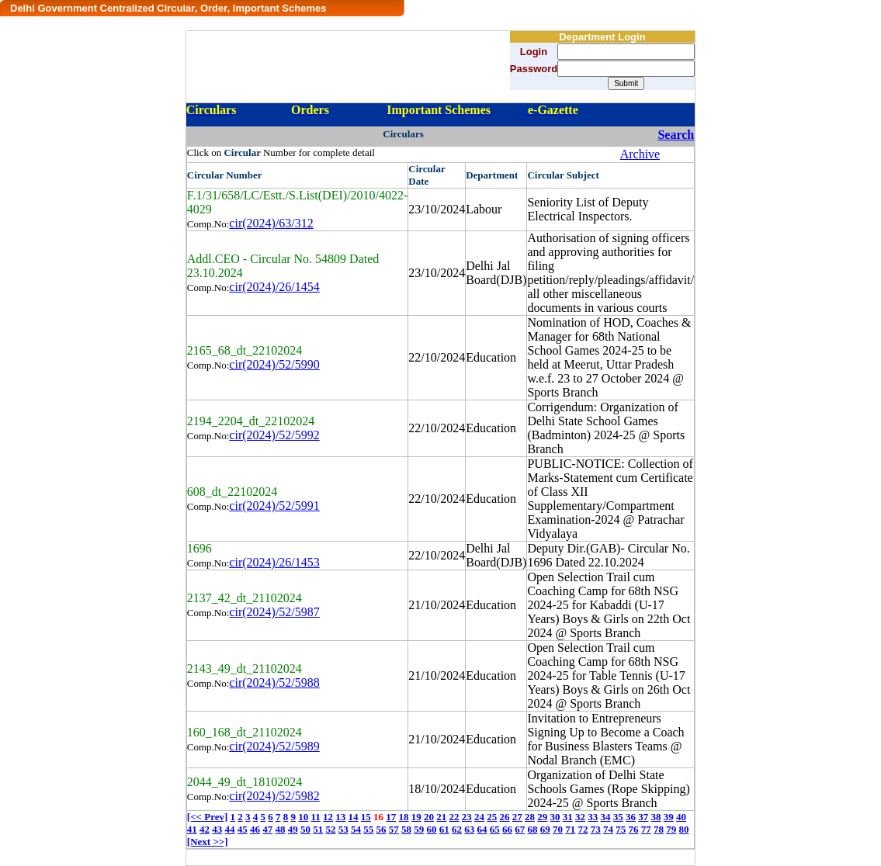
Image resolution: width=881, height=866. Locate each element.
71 (570, 829)
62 (457, 829)
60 (432, 829)
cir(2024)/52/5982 (274, 795)
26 (505, 817)
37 (643, 817)
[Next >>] (207, 841)
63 (469, 829)
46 (255, 829)
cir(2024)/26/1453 (274, 562)
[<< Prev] (207, 817)
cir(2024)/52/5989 (274, 746)
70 (558, 829)
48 (281, 829)
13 (340, 817)
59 (419, 829)
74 (608, 829)
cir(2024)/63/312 (271, 223)
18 (404, 817)
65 (495, 829)
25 (492, 817)
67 (520, 829)
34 (606, 817)
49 (293, 829)
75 (621, 829)
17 (391, 817)
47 (267, 829)
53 (343, 829)
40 (681, 817)
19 (416, 817)
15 (366, 817)
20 (429, 817)
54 (356, 829)
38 (656, 817)
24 (479, 817)
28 (530, 817)
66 (507, 829)
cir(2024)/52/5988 (274, 682)
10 (303, 817)
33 (593, 817)
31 (568, 817)
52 (331, 829)
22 (454, 817)
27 (517, 817)
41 (192, 829)
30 (555, 817)
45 (243, 829)
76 (634, 829)
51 (318, 829)
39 (669, 817)
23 (467, 817)
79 (671, 829)
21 (441, 817)
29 (542, 817)
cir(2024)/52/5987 (274, 611)
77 (646, 829)
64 (482, 829)
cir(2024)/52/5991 (274, 505)
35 (618, 817)
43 (217, 829)
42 (204, 829)
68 (533, 829)
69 (545, 829)
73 (596, 829)
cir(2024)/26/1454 (274, 286)
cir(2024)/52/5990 (274, 364)
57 (394, 829)
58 (406, 829)
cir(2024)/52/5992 (274, 435)
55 (368, 829)
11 (316, 817)
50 (305, 829)
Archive (640, 154)
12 (328, 817)
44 (230, 829)
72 (583, 829)
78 (659, 829)
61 (444, 829)
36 (631, 817)
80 (684, 829)
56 (381, 829)
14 (354, 817)
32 (580, 817)
